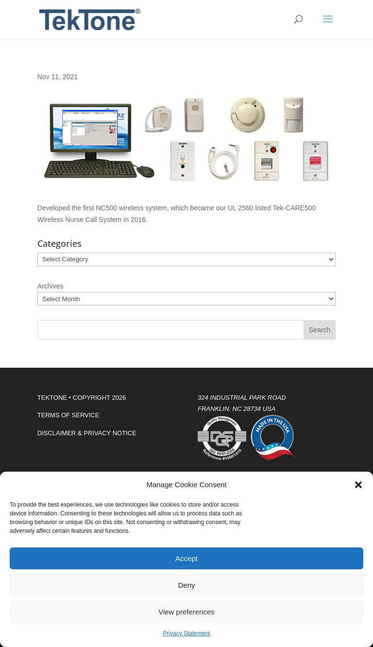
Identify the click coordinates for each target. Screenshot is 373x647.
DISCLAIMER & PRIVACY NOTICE (86, 433)
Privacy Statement (186, 633)
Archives (50, 286)
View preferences (186, 612)
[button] (358, 485)
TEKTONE (52, 397)
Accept (186, 558)
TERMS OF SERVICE (68, 415)
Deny (186, 585)
